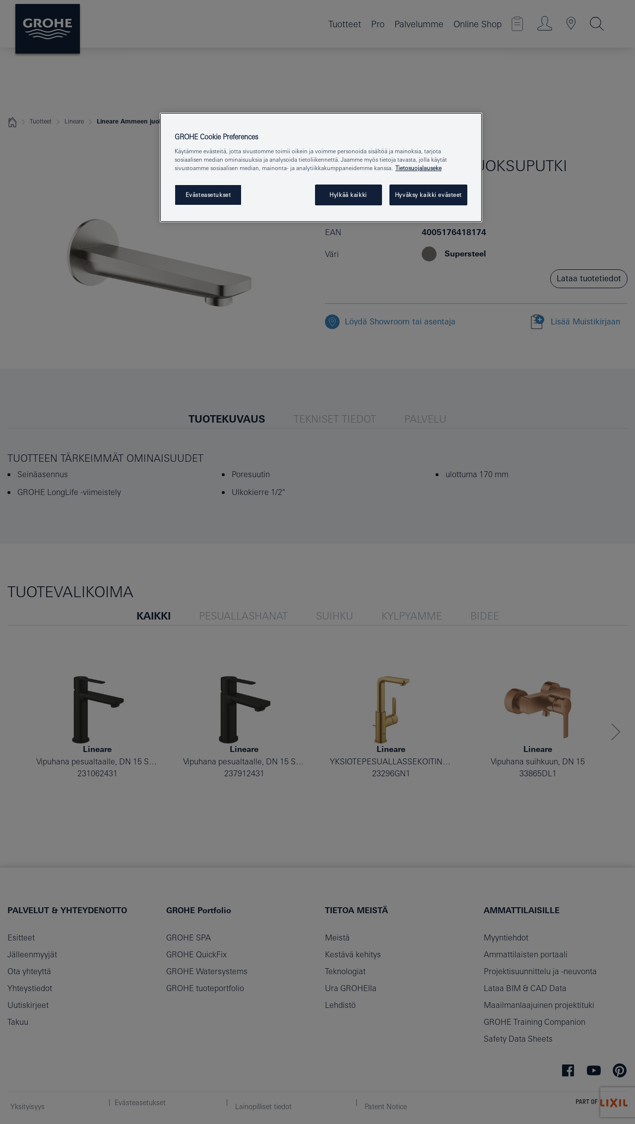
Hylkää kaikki (348, 194)
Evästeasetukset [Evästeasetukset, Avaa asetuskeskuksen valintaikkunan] (208, 194)
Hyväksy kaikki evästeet (428, 194)
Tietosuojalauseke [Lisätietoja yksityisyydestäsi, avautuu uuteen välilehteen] (418, 168)
